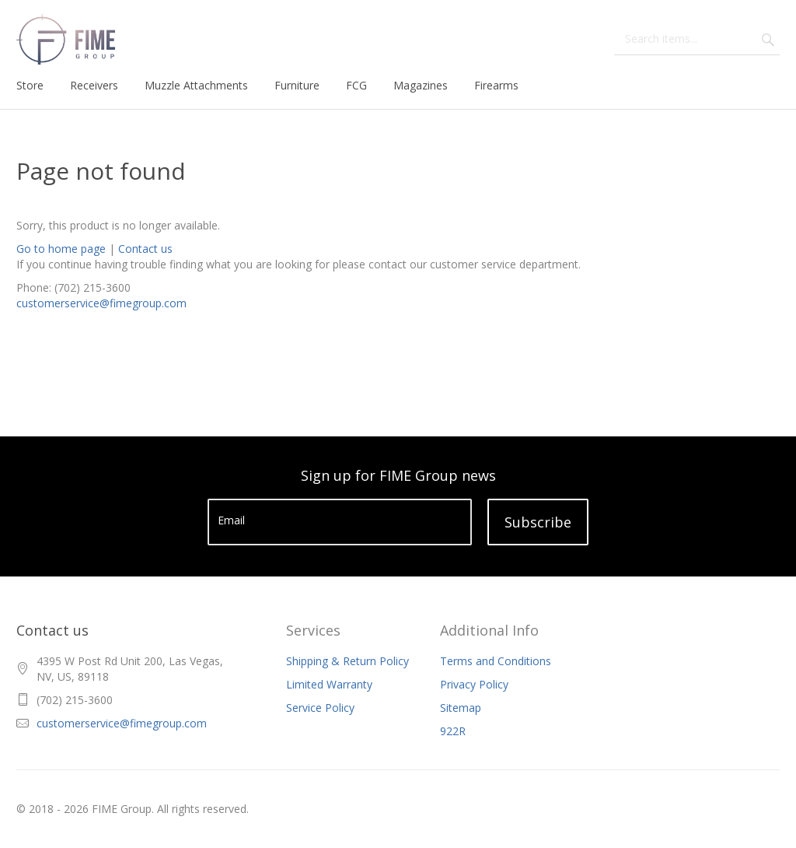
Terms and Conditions (495, 661)
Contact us (145, 248)
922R (453, 731)
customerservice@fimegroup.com (101, 303)
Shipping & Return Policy (347, 661)
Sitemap (460, 707)
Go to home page (61, 248)
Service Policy (320, 707)
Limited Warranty (329, 684)
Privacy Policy (474, 684)
